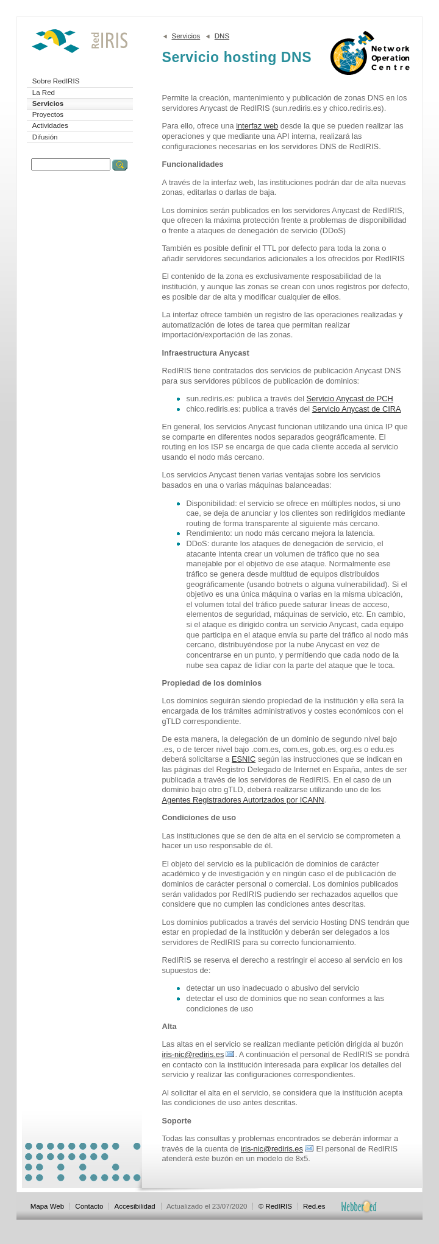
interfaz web (257, 125)
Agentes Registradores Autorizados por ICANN (243, 799)
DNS (222, 36)
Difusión (45, 137)
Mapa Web (47, 1206)
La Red (43, 92)
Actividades (50, 125)
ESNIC (243, 759)
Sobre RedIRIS (55, 81)
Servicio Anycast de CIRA (356, 408)
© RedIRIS (275, 1206)
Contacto (89, 1206)
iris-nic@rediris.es (193, 1054)
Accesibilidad (135, 1206)
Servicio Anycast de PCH (350, 398)
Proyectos (47, 114)
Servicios (47, 103)
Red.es (314, 1206)
